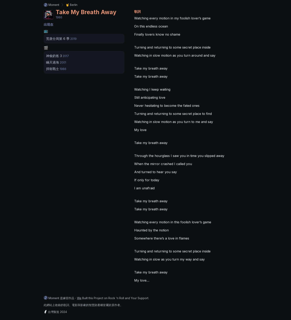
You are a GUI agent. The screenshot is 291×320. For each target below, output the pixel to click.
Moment (51, 5)
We (79, 298)
